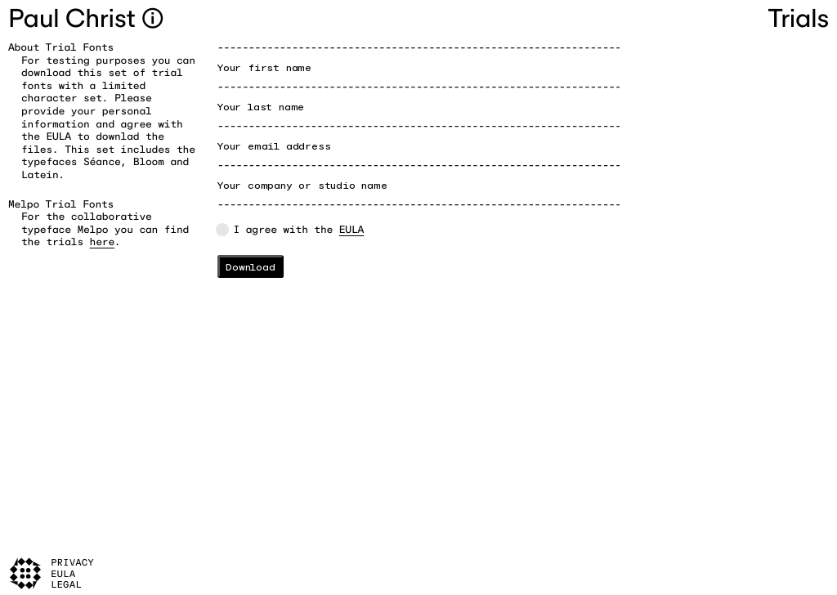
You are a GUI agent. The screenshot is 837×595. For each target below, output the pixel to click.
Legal (66, 584)
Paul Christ (74, 18)
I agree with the (299, 229)
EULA (351, 229)
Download (250, 267)
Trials (798, 18)
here (102, 241)
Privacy (72, 562)
